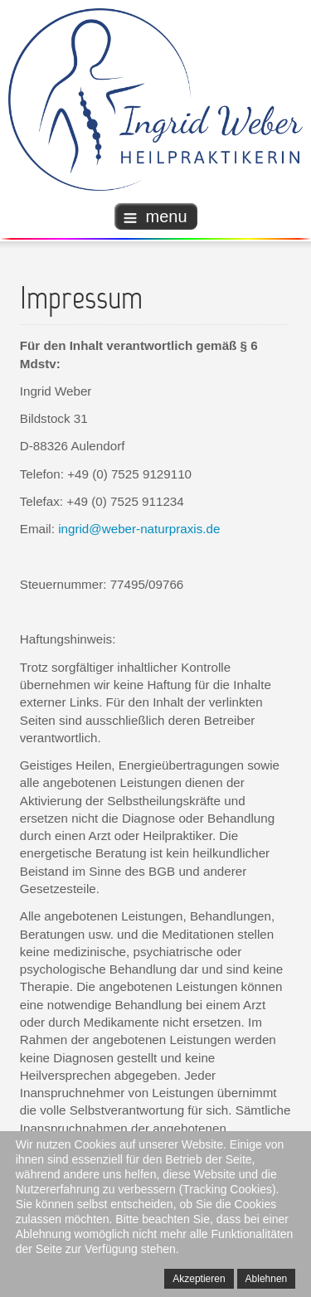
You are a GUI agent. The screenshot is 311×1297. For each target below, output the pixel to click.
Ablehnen (266, 1279)
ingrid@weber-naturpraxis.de (139, 529)
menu (155, 216)
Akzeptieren (199, 1279)
